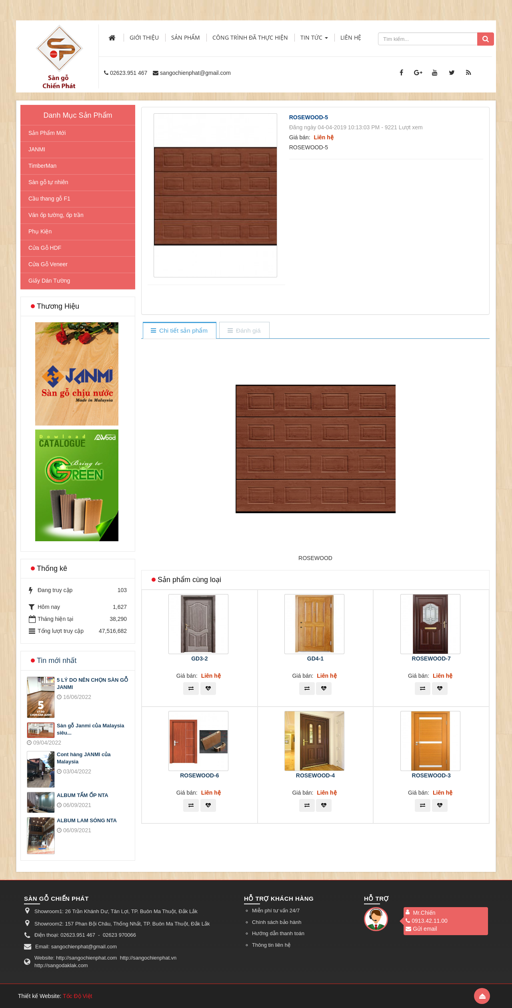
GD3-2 (199, 658)
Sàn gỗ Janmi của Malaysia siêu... (90, 729)
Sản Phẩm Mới (47, 133)
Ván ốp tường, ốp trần (56, 215)
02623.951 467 (128, 73)
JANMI (36, 149)
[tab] (179, 331)
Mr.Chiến (424, 913)
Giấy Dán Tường (49, 280)
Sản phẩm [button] (185, 37)
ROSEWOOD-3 (431, 775)
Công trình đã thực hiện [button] (250, 37)
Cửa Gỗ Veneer (48, 264)
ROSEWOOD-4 (315, 775)
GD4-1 (315, 658)
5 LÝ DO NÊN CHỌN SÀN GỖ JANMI (92, 684)
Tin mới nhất (56, 661)
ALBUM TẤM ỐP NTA (82, 795)
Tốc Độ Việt (77, 996)
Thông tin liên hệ (271, 945)
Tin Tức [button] (314, 40)
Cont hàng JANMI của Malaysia (83, 758)
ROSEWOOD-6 (199, 775)
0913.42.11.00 (427, 921)
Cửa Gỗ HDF (44, 248)
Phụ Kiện (40, 231)
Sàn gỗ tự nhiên (48, 182)
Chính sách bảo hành (276, 922)
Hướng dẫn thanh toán (278, 933)
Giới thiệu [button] (144, 37)
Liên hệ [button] (350, 37)
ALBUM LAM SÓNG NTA (87, 820)
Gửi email (421, 929)
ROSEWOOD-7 (431, 658)
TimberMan (42, 166)
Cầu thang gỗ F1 (49, 198)
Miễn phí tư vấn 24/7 (276, 911)
